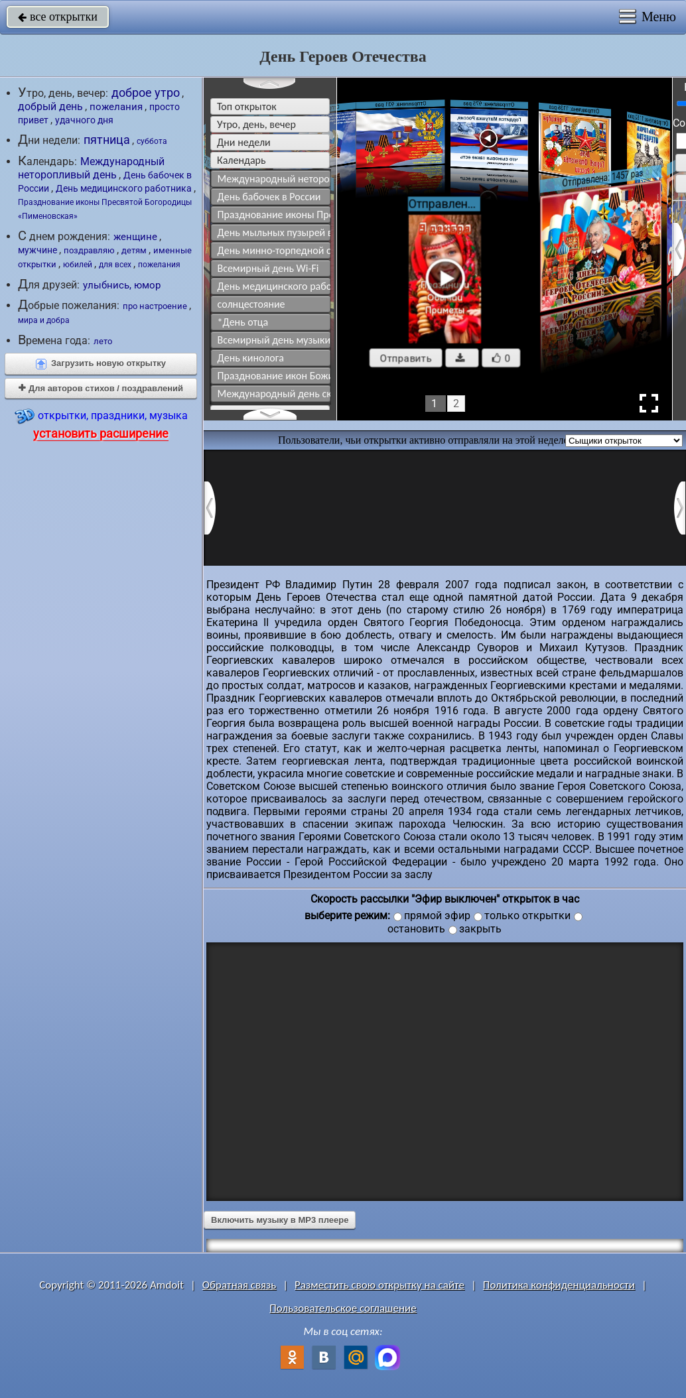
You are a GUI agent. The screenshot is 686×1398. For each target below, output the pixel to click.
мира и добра (44, 320)
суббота (152, 141)
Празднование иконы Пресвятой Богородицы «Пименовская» (274, 214)
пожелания (116, 107)
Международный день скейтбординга (274, 393)
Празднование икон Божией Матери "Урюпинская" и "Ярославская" (274, 375)
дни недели (244, 142)
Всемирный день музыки (274, 340)
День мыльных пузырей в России (274, 232)
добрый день (50, 106)
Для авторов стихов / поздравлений (101, 388)
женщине (135, 237)
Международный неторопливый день (91, 168)
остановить (416, 929)
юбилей (77, 264)
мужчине (37, 250)
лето (103, 341)
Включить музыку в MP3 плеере (279, 1220)
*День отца (243, 322)
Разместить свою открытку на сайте (379, 1285)
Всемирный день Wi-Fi (268, 268)
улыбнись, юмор (122, 285)
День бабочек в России (269, 196)
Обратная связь (239, 1285)
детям (134, 250)
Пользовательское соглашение (342, 1308)
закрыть (480, 929)
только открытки (527, 915)
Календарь (241, 160)
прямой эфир (437, 915)
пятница (107, 140)
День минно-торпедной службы (274, 250)
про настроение (155, 306)
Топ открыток (247, 106)
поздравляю (89, 250)
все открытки (58, 16)
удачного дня (84, 120)
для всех (115, 264)
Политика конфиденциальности (559, 1285)
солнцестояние (251, 304)
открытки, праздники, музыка (101, 423)
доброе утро (145, 92)
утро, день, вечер (256, 124)
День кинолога (251, 357)
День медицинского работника (124, 188)
